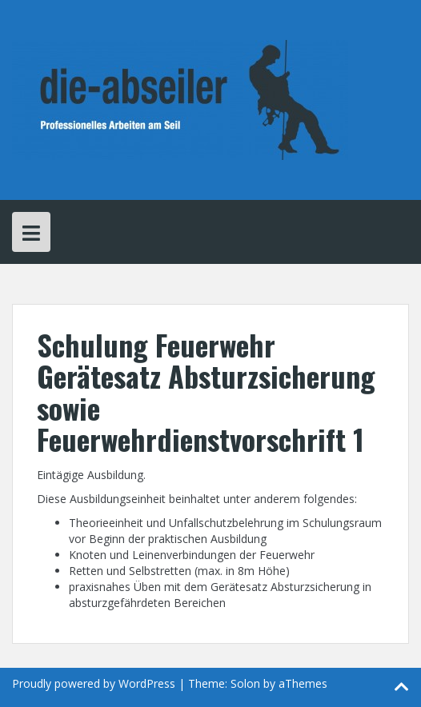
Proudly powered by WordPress (93, 683)
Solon (245, 683)
